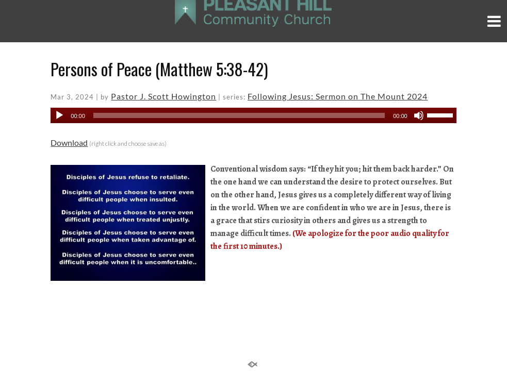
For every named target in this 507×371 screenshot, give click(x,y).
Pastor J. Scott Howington (163, 96)
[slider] (239, 115)
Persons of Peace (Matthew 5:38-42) (159, 69)
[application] (253, 115)
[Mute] (419, 115)
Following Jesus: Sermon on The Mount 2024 (338, 96)
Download (69, 142)
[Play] (59, 115)
